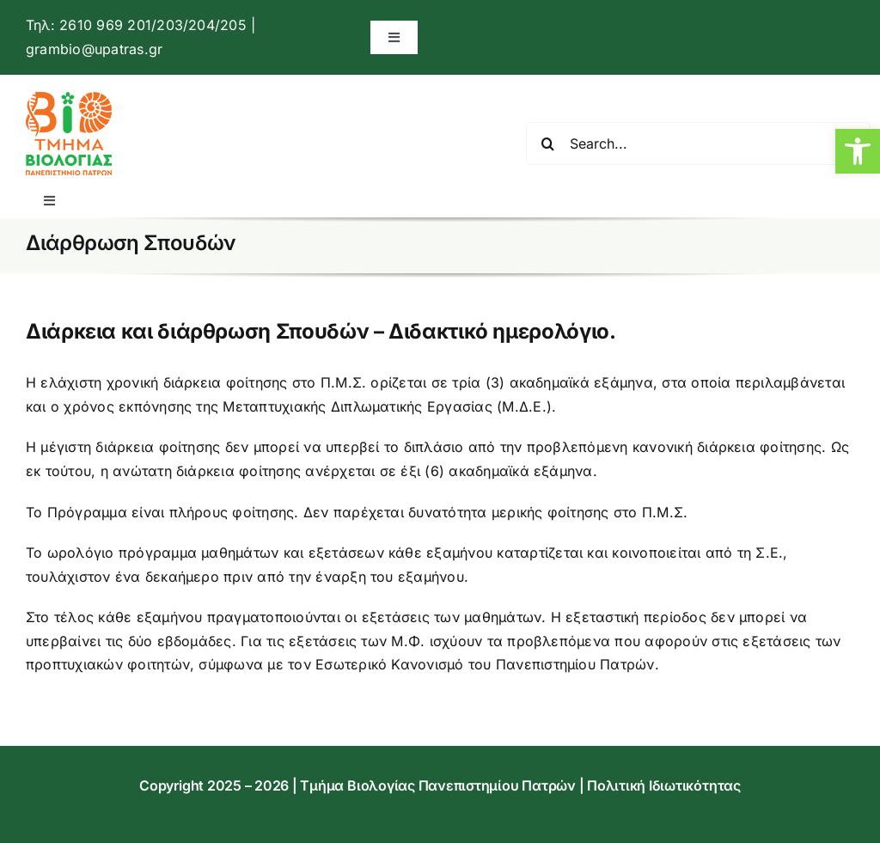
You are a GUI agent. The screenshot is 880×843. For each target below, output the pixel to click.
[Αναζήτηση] (547, 143)
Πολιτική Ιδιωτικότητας (664, 785)
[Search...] (698, 143)
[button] (857, 151)
